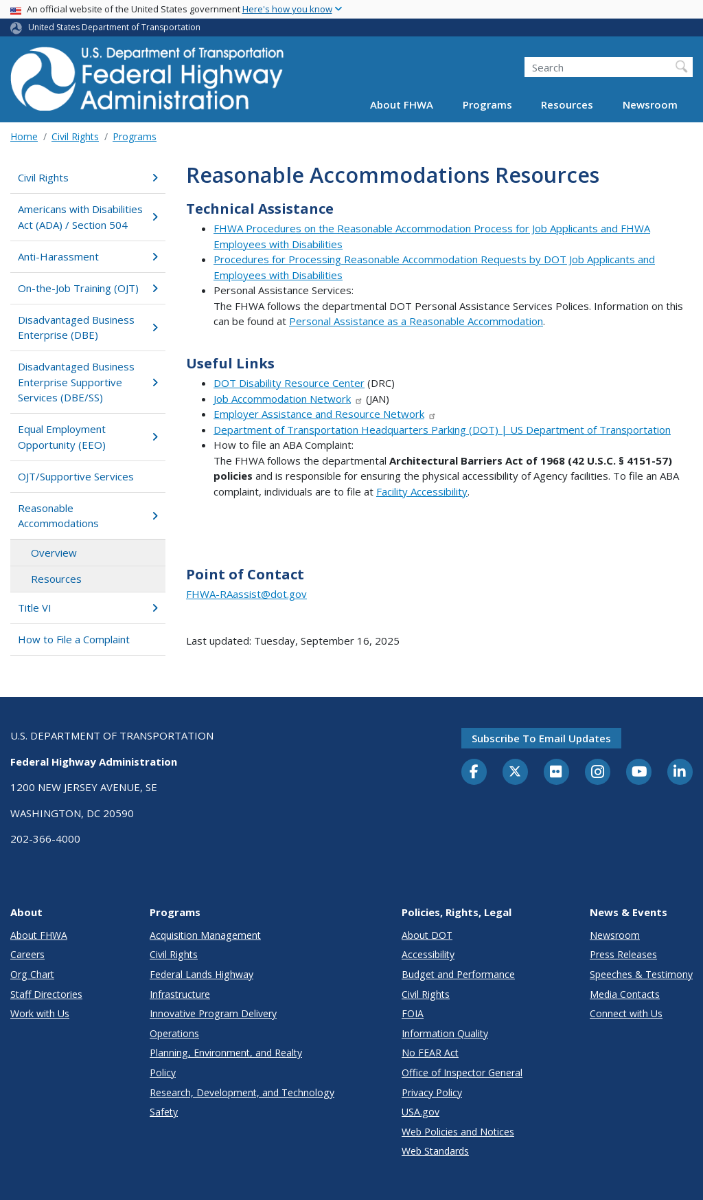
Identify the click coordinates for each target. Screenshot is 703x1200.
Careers (27, 954)
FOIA (413, 1013)
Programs (487, 104)
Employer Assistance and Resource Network (325, 414)
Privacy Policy (432, 1092)
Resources (567, 104)
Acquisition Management (205, 935)
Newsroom (650, 104)
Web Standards (435, 1150)
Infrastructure (180, 994)
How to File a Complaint (74, 639)
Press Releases (623, 954)
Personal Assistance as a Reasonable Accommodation (416, 321)
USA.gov (420, 1111)
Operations (174, 1033)
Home (24, 136)
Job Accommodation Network (288, 398)
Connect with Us (626, 1013)
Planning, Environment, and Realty (226, 1052)
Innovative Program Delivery (213, 1013)
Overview (54, 552)
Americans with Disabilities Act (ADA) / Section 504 (88, 217)
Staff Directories (46, 994)
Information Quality (445, 1033)
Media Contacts (625, 994)
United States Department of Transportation (114, 27)
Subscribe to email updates (541, 738)
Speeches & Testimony (641, 974)
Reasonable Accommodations (88, 516)
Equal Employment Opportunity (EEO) (88, 437)
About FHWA (401, 104)
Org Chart (32, 974)
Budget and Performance (458, 974)
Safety (164, 1111)
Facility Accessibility (422, 491)
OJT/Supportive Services (76, 476)
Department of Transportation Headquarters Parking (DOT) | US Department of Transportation (442, 429)
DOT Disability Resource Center (289, 383)
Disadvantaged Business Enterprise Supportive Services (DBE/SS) (88, 381)
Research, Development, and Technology (242, 1092)
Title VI (88, 607)
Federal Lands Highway (201, 974)
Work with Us (39, 1013)
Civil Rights (75, 136)
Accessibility (428, 954)
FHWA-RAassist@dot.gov (246, 594)
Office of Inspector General (462, 1072)
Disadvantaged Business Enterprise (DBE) (88, 327)
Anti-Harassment (88, 256)
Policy (163, 1072)
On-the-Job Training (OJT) (88, 288)
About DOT (427, 935)
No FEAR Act (430, 1052)
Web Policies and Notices (458, 1131)
